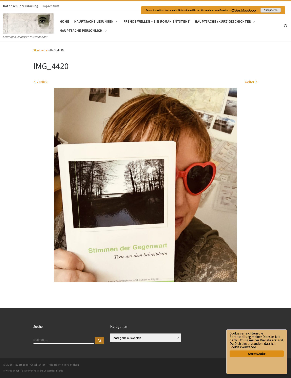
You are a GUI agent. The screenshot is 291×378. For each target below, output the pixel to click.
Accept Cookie (257, 354)
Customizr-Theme (53, 370)
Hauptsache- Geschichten (30, 364)
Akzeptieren (270, 10)
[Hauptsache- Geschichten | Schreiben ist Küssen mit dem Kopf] (28, 22)
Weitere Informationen (244, 10)
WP (18, 370)
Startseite (40, 50)
